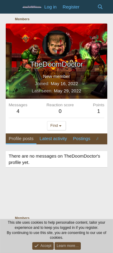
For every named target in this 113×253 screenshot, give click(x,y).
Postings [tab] (81, 138)
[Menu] (14, 7)
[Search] (100, 6)
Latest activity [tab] (53, 138)
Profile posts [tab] (21, 138)
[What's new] (88, 6)
